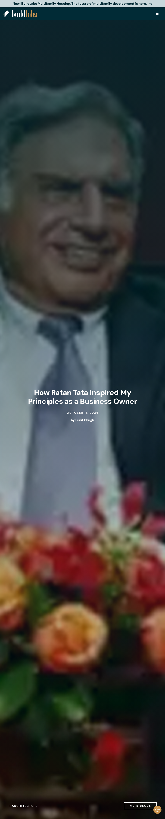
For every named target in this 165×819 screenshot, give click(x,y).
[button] (157, 14)
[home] (20, 13)
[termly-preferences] (157, 810)
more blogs (140, 805)
